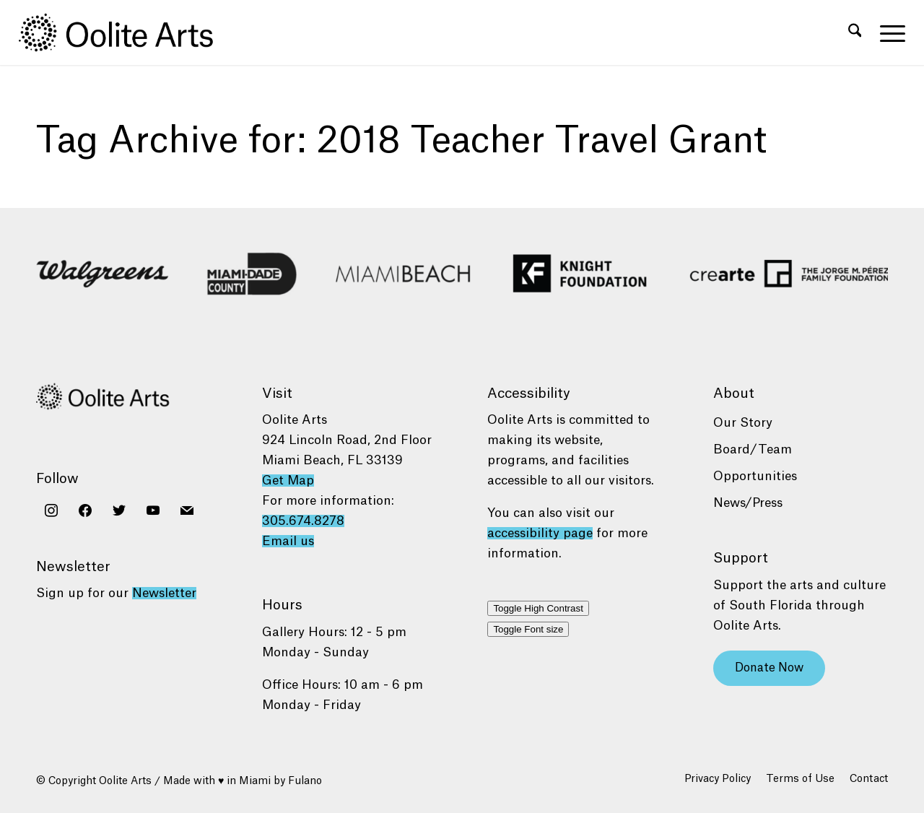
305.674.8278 (303, 521)
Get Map (288, 480)
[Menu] (888, 32)
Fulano (305, 781)
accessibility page (540, 533)
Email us (288, 541)
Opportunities (755, 476)
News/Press (748, 503)
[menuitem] (855, 32)
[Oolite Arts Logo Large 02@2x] (124, 32)
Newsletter (164, 593)
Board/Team (752, 449)
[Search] (855, 32)
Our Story (742, 423)
